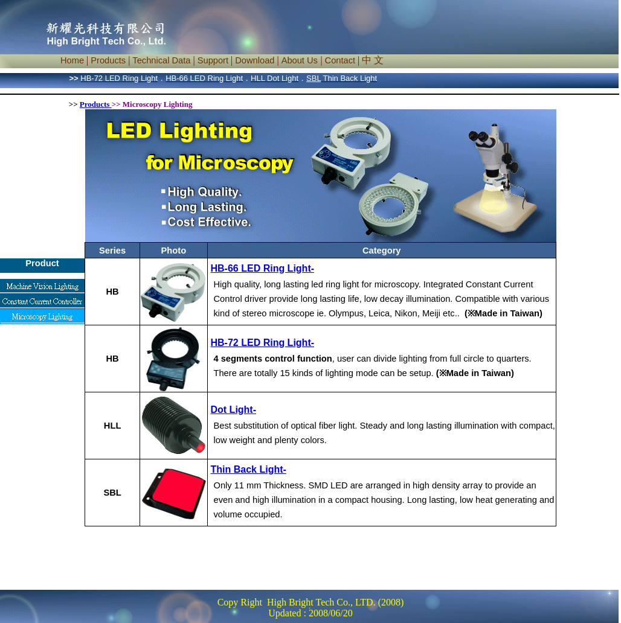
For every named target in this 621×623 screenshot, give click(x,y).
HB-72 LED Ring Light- (263, 342)
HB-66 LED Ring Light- (263, 268)
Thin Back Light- (248, 469)
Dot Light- (234, 409)
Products (95, 104)
